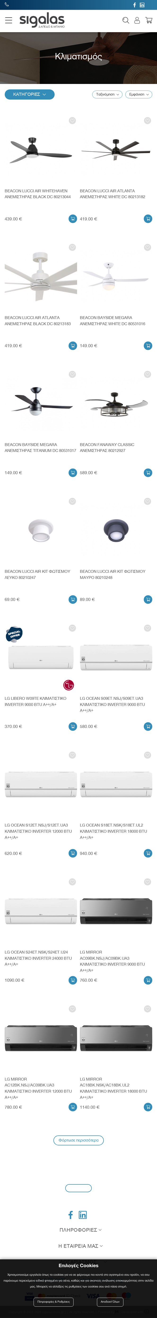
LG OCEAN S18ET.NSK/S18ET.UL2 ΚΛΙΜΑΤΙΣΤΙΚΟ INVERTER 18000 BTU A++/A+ (113, 831)
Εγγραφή (78, 1188)
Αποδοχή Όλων (110, 1302)
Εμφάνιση (136, 94)
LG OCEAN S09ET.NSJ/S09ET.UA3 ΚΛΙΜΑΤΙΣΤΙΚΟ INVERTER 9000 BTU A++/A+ (112, 704)
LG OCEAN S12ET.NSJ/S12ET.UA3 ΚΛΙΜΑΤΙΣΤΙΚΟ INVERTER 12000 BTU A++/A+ (38, 831)
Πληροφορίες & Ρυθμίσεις (53, 1302)
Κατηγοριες (27, 94)
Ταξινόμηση (105, 94)
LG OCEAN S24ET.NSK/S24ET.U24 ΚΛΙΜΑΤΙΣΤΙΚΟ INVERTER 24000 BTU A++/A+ (38, 958)
